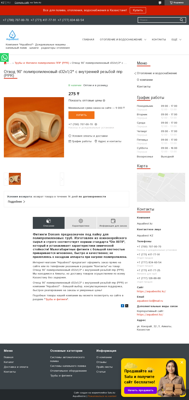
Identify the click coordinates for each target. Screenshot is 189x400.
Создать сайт (22, 2)
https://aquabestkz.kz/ (151, 291)
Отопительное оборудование (68, 371)
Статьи (100, 372)
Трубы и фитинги (56, 299)
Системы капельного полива (68, 366)
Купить (138, 10)
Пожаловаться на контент (102, 396)
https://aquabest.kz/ (150, 315)
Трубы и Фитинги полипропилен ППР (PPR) (41, 63)
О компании (145, 80)
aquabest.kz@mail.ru (150, 301)
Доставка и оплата (16, 367)
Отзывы (101, 362)
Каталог (9, 362)
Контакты (159, 40)
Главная (88, 40)
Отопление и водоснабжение (121, 40)
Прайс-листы (104, 367)
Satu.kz (111, 392)
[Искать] (181, 20)
